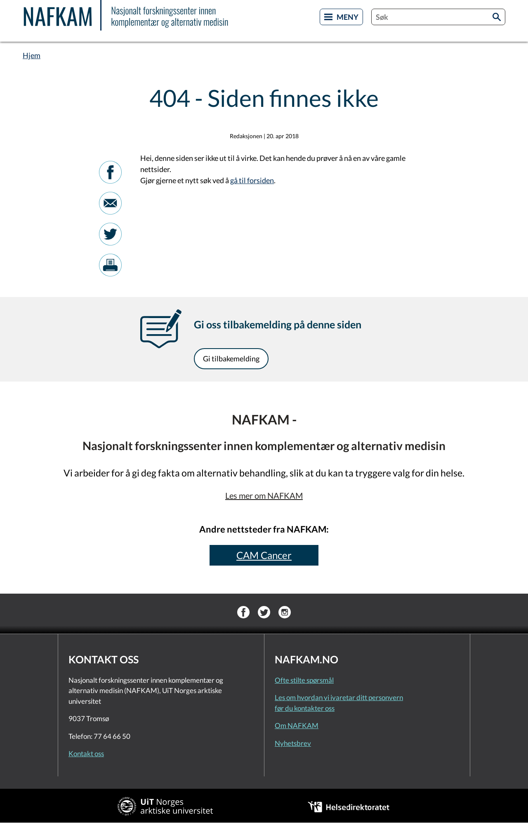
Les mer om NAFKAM (264, 495)
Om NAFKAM (296, 725)
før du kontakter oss (305, 708)
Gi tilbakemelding (231, 358)
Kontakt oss (86, 753)
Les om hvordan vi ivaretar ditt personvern (339, 697)
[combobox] (438, 17)
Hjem (31, 55)
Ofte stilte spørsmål (304, 680)
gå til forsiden (252, 180)
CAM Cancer (264, 555)
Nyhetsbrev (293, 743)
